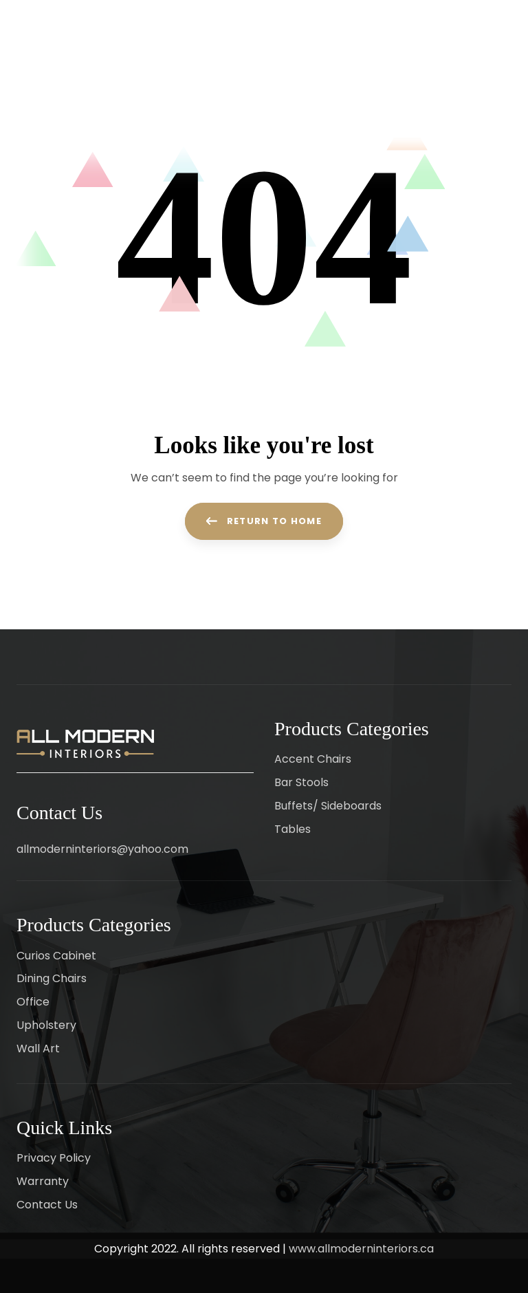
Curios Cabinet (56, 956)
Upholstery (46, 1025)
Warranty (42, 1181)
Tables (292, 829)
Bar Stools (301, 782)
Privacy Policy (53, 1158)
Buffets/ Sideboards (328, 806)
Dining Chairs (51, 978)
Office (33, 1002)
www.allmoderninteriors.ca (361, 1249)
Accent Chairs (312, 759)
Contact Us (47, 1205)
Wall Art (38, 1048)
